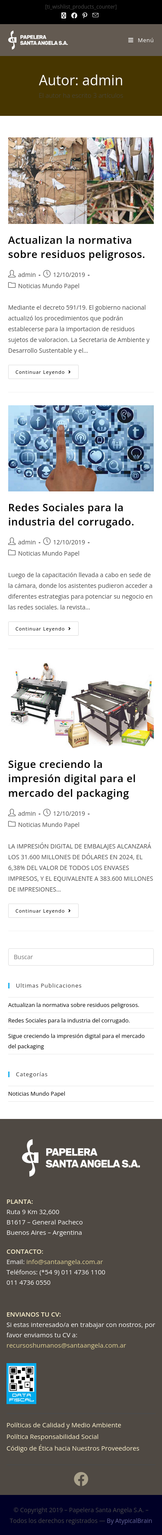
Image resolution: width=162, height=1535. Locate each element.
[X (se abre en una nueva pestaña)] (65, 15)
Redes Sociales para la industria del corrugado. (71, 514)
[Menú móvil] (141, 40)
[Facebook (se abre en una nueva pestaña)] (74, 15)
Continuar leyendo (47, 370)
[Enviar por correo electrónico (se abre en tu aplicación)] (95, 15)
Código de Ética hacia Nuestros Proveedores (73, 1448)
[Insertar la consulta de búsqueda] (81, 957)
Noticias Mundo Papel (48, 286)
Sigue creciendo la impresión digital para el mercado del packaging (72, 778)
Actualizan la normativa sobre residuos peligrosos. (77, 247)
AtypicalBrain (133, 1520)
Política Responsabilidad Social (52, 1436)
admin (27, 274)
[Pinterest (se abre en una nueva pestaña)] (85, 15)
